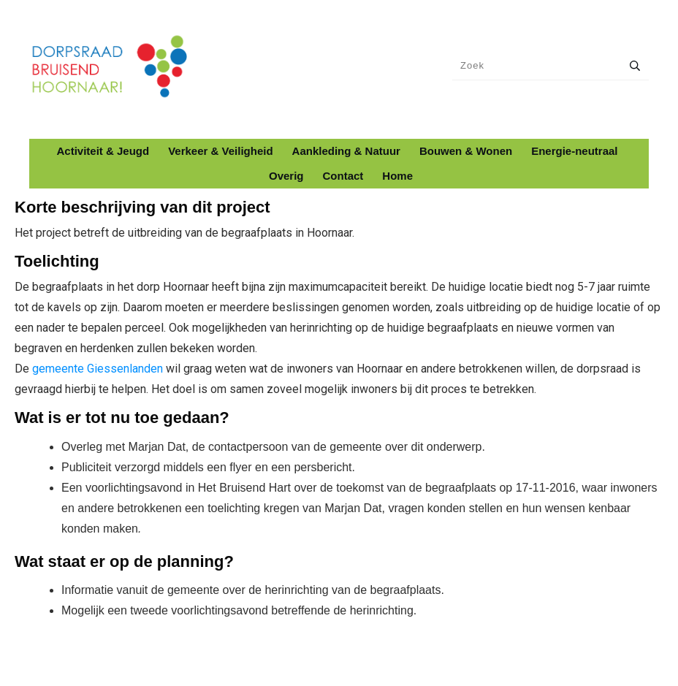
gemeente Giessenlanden (97, 369)
